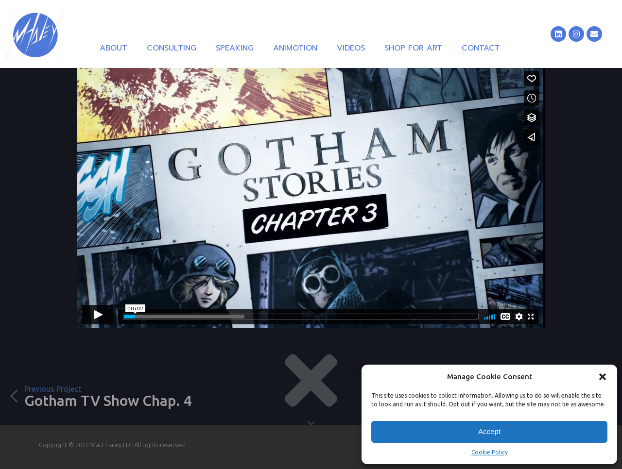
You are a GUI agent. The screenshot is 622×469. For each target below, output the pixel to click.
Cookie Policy (489, 452)
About (113, 48)
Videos (351, 48)
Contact (481, 48)
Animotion (295, 48)
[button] (602, 377)
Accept (489, 431)
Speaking (235, 48)
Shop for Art (413, 48)
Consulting (171, 48)
